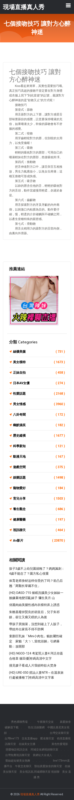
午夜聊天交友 (45, 721)
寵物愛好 (39, 488)
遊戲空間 (39, 467)
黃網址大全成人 (42, 755)
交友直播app (29, 738)
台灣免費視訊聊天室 (17, 755)
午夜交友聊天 (23, 766)
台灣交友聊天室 (59, 732)
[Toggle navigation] (68, 5)
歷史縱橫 (39, 435)
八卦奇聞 (39, 414)
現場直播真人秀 (30, 794)
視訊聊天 (39, 530)
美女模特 (39, 362)
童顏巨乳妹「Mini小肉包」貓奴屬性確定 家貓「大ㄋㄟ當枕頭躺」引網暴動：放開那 (35, 641)
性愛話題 (39, 393)
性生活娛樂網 (36, 727)
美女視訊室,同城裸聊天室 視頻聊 (39, 771)
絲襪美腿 (39, 351)
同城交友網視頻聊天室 (44, 749)
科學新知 (39, 446)
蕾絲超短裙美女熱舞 (17, 760)
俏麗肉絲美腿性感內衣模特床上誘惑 (34, 605)
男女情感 (39, 404)
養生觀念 (39, 509)
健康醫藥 (39, 519)
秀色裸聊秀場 (19, 721)
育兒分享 (39, 498)
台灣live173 (12, 738)
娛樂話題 (39, 477)
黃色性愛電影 (60, 744)
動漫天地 (39, 456)
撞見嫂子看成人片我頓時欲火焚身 (32, 665)
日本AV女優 (39, 383)
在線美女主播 (27, 744)
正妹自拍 (39, 372)
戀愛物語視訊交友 (17, 749)
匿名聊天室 (47, 738)
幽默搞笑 (39, 425)
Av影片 (39, 540)
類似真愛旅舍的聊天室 (48, 766)
